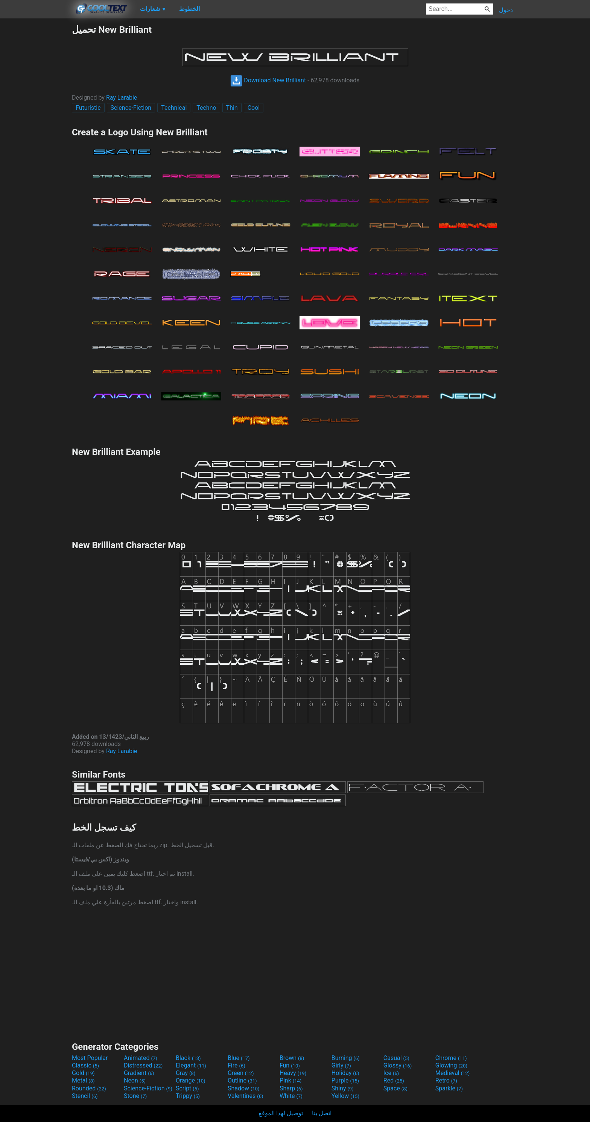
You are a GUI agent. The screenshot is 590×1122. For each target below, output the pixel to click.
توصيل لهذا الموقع (281, 1113)
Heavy (293, 1073)
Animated (140, 1057)
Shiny (342, 1088)
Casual (396, 1057)
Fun (290, 1065)
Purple (345, 1080)
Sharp (291, 1088)
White (291, 1095)
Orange (190, 1080)
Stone (135, 1095)
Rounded (89, 1088)
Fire (236, 1065)
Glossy (397, 1065)
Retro (446, 1080)
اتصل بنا (321, 1113)
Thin (232, 107)
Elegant (191, 1065)
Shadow (244, 1088)
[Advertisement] (36, 137)
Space (395, 1088)
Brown (292, 1057)
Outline (242, 1080)
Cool (254, 107)
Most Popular (90, 1057)
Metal (83, 1080)
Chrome (451, 1057)
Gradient (139, 1073)
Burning (345, 1057)
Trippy (188, 1095)
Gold (83, 1073)
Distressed (143, 1065)
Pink (291, 1080)
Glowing (451, 1065)
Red (393, 1080)
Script (187, 1088)
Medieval (452, 1073)
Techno (206, 107)
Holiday (345, 1073)
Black (188, 1057)
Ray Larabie (121, 97)
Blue (239, 1057)
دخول (506, 10)
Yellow (345, 1095)
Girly (341, 1065)
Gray (185, 1073)
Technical (174, 107)
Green (241, 1073)
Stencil (84, 1095)
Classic (85, 1065)
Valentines (245, 1095)
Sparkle (449, 1088)
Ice (391, 1073)
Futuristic (88, 107)
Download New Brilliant (268, 80)
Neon (135, 1080)
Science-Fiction (131, 107)
